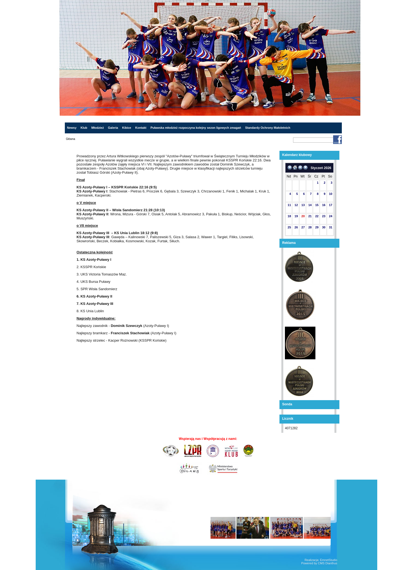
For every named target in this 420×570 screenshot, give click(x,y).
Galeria (113, 127)
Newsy (72, 127)
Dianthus (331, 563)
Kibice (126, 127)
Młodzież (97, 127)
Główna (70, 138)
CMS (321, 563)
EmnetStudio (328, 560)
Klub (84, 127)
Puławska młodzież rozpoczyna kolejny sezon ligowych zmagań (195, 127)
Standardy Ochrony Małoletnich (267, 127)
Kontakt (140, 127)
